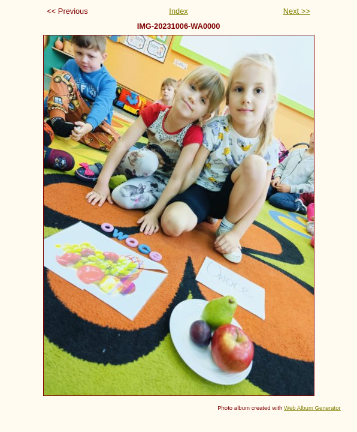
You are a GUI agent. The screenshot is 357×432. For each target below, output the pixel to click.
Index (178, 11)
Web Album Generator (312, 407)
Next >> (296, 11)
